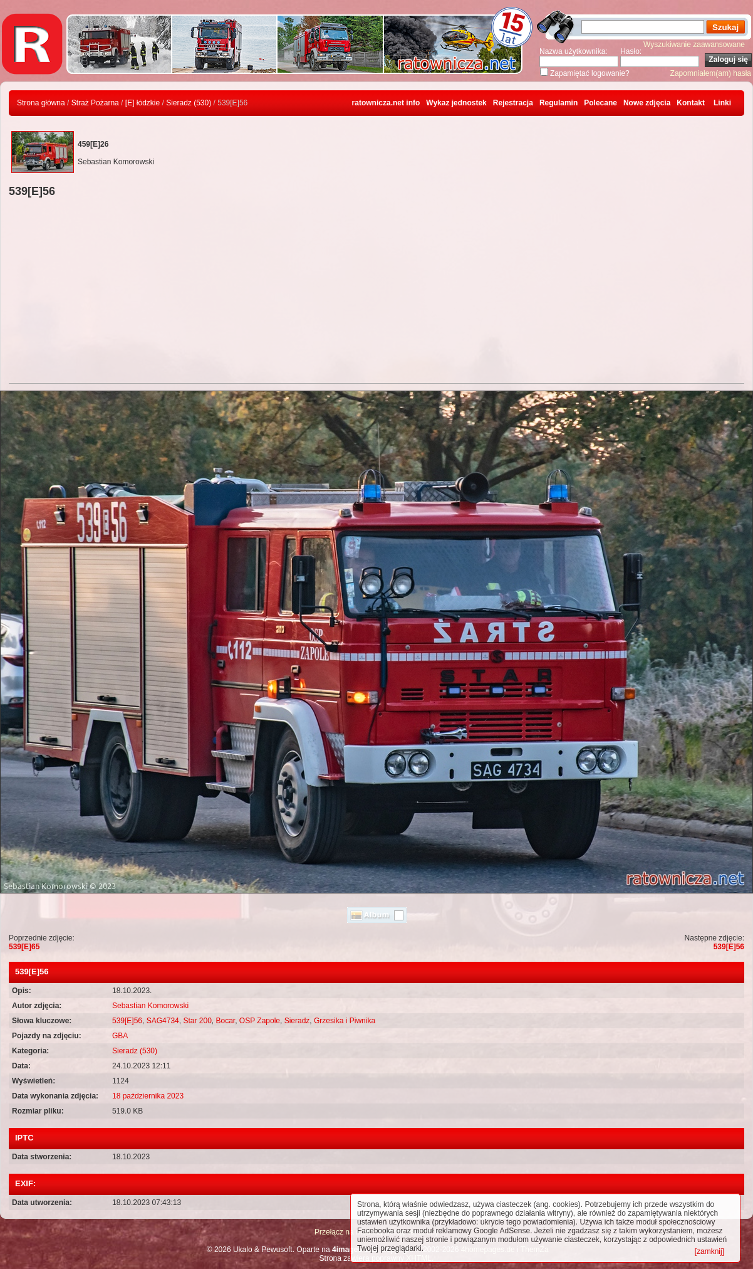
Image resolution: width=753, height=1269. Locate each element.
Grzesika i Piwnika (344, 1020)
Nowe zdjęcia (646, 102)
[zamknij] (709, 1251)
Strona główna (41, 102)
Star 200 (197, 1020)
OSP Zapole (259, 1020)
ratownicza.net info (386, 102)
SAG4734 (163, 1020)
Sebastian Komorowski (150, 1005)
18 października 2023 (148, 1096)
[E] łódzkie (142, 102)
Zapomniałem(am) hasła (710, 73)
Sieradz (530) (188, 102)
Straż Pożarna (95, 102)
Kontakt (691, 102)
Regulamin (558, 102)
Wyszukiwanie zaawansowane (694, 44)
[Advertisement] (376, 292)
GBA (120, 1035)
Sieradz (297, 1020)
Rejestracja (513, 102)
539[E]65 (24, 946)
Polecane (600, 102)
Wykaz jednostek (456, 102)
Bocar (225, 1020)
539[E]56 (729, 946)
